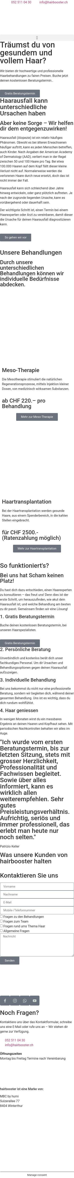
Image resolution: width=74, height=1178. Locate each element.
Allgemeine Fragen (16, 931)
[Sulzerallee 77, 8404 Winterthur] (37, 979)
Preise (4, 1135)
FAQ (3, 1149)
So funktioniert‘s (11, 1130)
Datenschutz (9, 1157)
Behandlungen (10, 1126)
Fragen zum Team (15, 921)
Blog (3, 1145)
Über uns (6, 1140)
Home (4, 1121)
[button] (37, 37)
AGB (3, 1162)
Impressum (8, 1167)
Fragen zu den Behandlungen (23, 917)
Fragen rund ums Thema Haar (24, 926)
